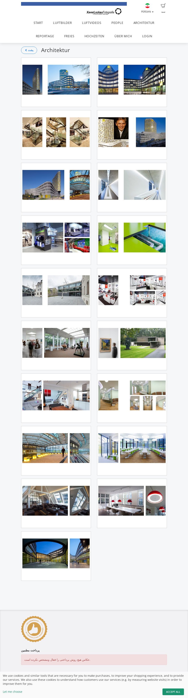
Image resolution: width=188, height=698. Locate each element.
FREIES (69, 36)
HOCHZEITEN (94, 36)
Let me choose (12, 692)
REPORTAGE (45, 36)
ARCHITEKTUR (144, 23)
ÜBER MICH (123, 36)
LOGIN (147, 36)
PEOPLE (117, 23)
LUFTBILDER (62, 23)
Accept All (173, 692)
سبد (163, 8)
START (38, 23)
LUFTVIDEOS (91, 23)
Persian (147, 8)
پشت (29, 50)
